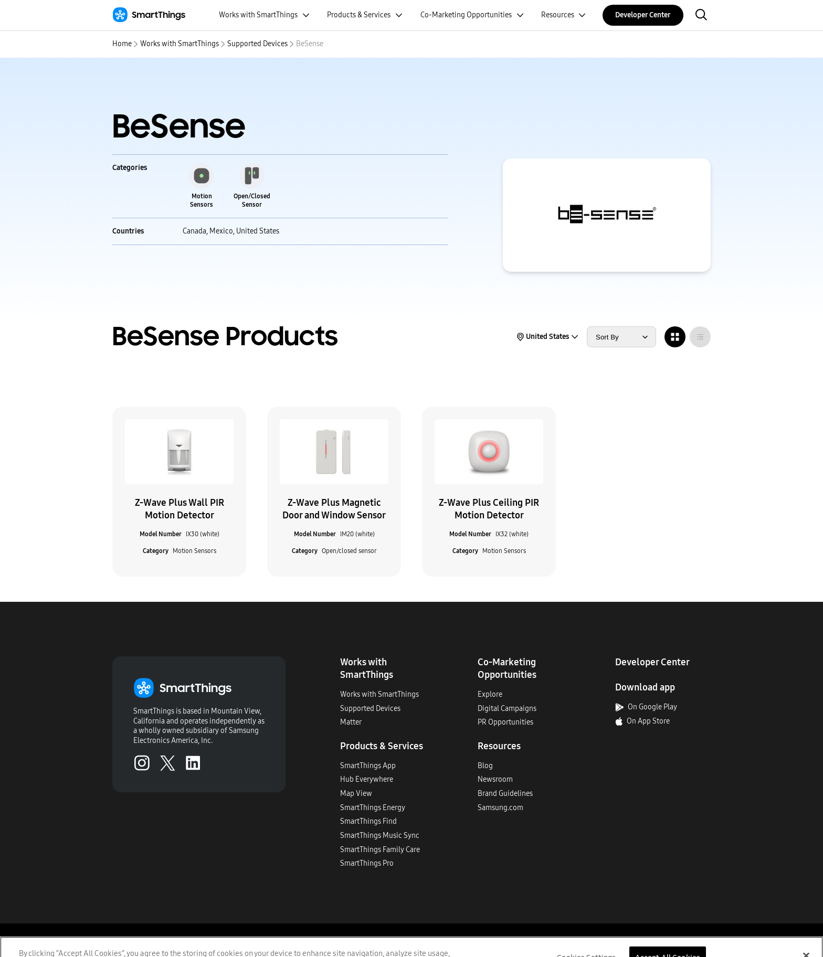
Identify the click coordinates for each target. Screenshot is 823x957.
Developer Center (643, 14)
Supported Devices (257, 43)
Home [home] (122, 43)
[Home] (148, 15)
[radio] (674, 336)
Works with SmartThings (179, 43)
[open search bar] (701, 15)
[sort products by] (621, 336)
